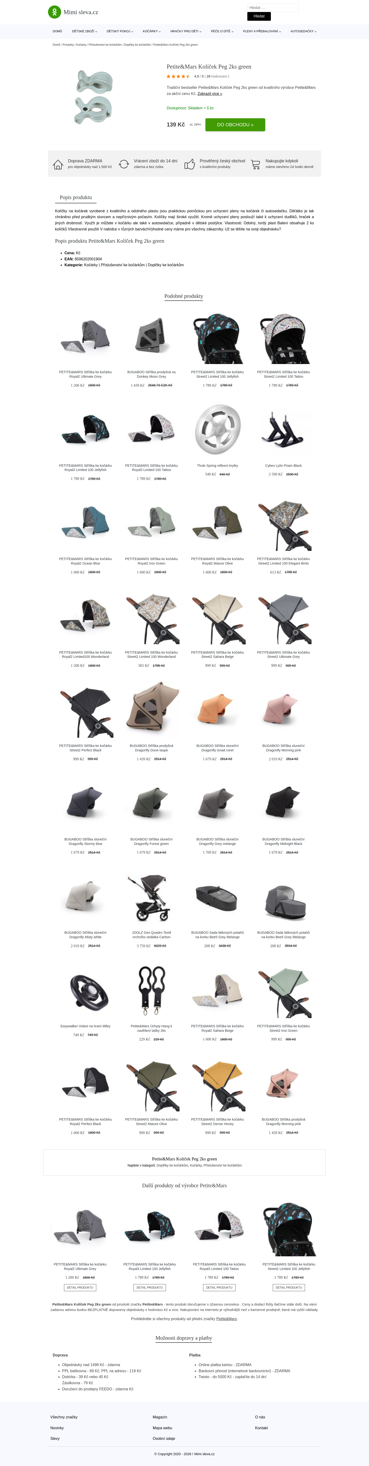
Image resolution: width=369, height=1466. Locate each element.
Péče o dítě (220, 31)
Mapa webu (162, 1428)
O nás (260, 1417)
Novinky (57, 1428)
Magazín (160, 1417)
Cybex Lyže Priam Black (283, 465)
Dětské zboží (83, 31)
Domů (57, 31)
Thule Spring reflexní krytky (217, 465)
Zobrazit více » (209, 94)
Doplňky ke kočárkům (137, 44)
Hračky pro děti (184, 31)
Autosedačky (302, 31)
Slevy (55, 1439)
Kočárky (150, 31)
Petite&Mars (305, 88)
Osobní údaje (164, 1439)
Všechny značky (64, 1417)
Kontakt (261, 1428)
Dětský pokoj (118, 31)
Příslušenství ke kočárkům (105, 44)
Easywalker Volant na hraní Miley (85, 1026)
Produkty (68, 44)
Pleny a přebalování (260, 31)
